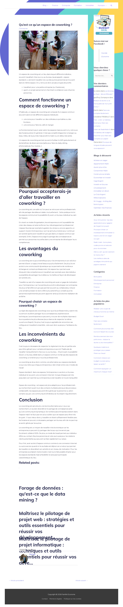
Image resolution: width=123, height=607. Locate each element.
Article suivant (81, 581)
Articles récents (31, 550)
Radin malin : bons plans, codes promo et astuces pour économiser (103, 248)
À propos (22, 550)
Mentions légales (55, 599)
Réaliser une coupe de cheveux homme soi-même (102, 318)
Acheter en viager (100, 163)
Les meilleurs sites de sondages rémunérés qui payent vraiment (103, 265)
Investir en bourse (101, 188)
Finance (97, 293)
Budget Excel (99, 326)
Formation (98, 297)
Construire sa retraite (102, 177)
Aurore (32, 554)
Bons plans (98, 280)
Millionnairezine (100, 201)
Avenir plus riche (100, 170)
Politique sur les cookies (73, 599)
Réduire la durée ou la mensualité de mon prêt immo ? (103, 104)
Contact (44, 599)
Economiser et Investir (102, 181)
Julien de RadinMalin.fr (102, 129)
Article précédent (16, 581)
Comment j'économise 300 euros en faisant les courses (104, 341)
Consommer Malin (101, 174)
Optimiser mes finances (103, 211)
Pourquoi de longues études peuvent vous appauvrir (103, 148)
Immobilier (98, 300)
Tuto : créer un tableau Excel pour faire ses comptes (103, 123)
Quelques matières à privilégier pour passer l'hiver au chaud (102, 366)
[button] (111, 6)
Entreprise (24, 28)
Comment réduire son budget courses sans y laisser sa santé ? (102, 376)
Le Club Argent (100, 198)
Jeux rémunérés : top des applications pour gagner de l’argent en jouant (103, 226)
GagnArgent (98, 184)
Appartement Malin (101, 167)
